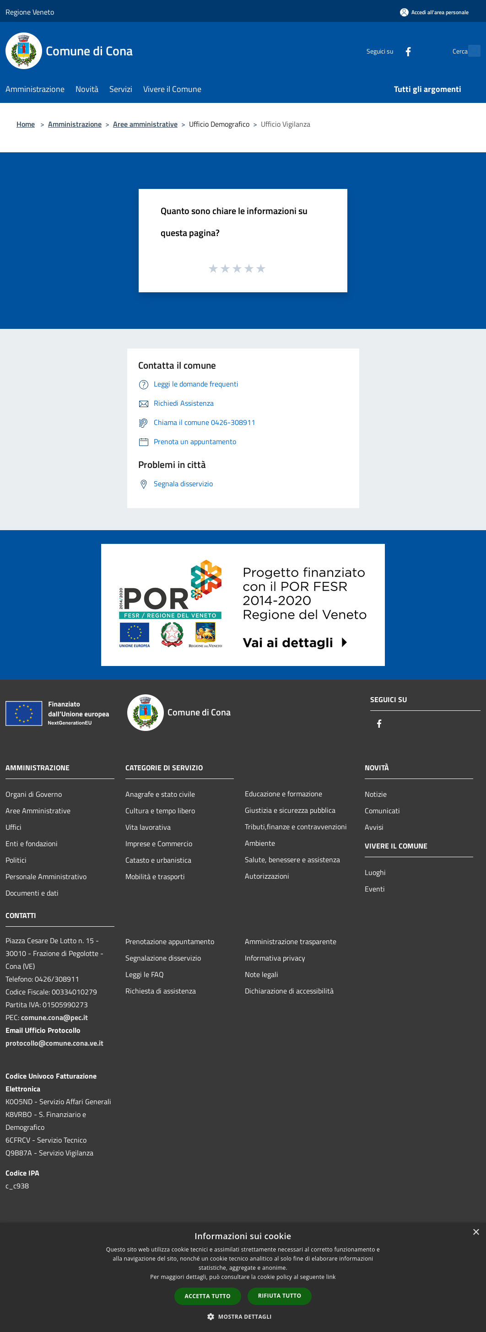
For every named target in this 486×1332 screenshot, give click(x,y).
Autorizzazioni (267, 875)
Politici (16, 859)
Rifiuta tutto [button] (280, 1296)
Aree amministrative (145, 123)
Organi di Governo (33, 794)
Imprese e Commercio (158, 843)
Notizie (376, 794)
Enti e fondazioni (31, 843)
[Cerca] (470, 51)
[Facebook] (388, 50)
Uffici (13, 827)
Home (25, 123)
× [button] (475, 1232)
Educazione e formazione (283, 793)
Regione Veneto (29, 11)
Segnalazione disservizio (163, 957)
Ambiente (260, 843)
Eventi (375, 888)
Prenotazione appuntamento (169, 941)
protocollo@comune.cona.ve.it (54, 1042)
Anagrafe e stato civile (160, 794)
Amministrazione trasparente (290, 941)
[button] (243, 1316)
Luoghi (375, 872)
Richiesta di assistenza (160, 990)
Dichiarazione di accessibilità (289, 990)
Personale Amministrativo (45, 876)
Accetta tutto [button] (208, 1296)
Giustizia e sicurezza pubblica (290, 810)
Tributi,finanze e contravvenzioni (296, 826)
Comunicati (382, 810)
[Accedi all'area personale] (434, 12)
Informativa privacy (275, 957)
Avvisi (374, 827)
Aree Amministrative (37, 810)
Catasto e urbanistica (158, 859)
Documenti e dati (32, 892)
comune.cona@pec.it (54, 1017)
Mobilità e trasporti (155, 876)
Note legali (261, 974)
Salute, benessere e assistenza (292, 859)
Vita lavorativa (148, 827)
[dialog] (243, 1277)
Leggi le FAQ (144, 974)
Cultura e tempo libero (160, 810)
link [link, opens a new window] (331, 1277)
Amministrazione (75, 123)
